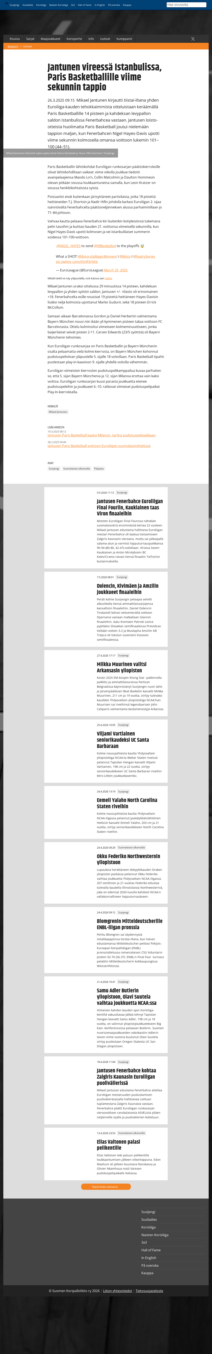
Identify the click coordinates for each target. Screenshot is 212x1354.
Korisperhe (74, 39)
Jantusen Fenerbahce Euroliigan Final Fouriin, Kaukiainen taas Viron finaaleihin (130, 507)
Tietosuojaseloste (149, 1291)
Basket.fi (13, 46)
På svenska (114, 4)
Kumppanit (124, 39)
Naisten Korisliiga (58, 4)
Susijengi (14, 4)
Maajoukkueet (50, 39)
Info (91, 39)
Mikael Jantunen (58, 412)
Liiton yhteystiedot (117, 1291)
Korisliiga (41, 4)
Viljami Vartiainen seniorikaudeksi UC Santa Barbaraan (123, 740)
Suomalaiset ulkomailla (76, 469)
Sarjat (30, 39)
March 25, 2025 (116, 270)
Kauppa (127, 4)
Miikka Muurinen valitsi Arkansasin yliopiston (122, 667)
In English (100, 4)
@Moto (125, 256)
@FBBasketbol (105, 246)
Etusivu (15, 39)
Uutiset (105, 39)
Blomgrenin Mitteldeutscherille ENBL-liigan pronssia (130, 924)
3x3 (73, 4)
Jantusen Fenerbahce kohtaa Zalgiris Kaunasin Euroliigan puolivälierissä (126, 1077)
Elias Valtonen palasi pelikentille (118, 1145)
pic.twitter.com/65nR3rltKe (77, 261)
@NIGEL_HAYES (69, 246)
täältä (108, 278)
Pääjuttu (99, 469)
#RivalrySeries (144, 256)
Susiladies (28, 4)
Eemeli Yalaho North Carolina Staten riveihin (127, 803)
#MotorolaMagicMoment (97, 256)
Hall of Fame (84, 4)
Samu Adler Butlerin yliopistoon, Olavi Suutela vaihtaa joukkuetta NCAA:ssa (127, 997)
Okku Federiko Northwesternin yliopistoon (128, 859)
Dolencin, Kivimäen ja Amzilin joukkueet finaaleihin (128, 589)
